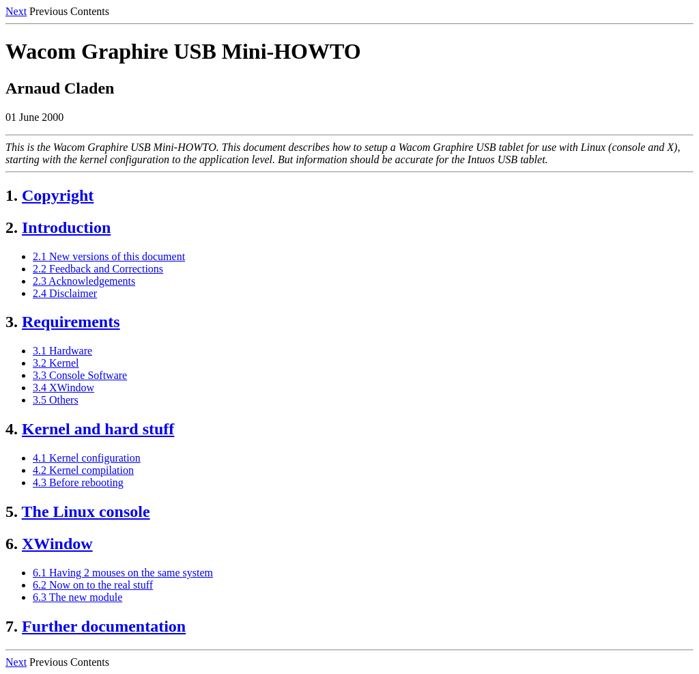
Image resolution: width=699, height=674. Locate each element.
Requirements (71, 322)
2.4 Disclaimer (65, 293)
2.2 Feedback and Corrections (98, 269)
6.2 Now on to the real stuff (93, 585)
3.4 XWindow (63, 387)
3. (11, 322)
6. (11, 543)
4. (11, 429)
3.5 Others (56, 400)
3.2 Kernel (56, 363)
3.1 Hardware (62, 350)
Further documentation (104, 626)
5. (11, 511)
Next (16, 11)
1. (11, 195)
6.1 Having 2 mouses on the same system (123, 572)
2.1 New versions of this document (109, 256)
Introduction (66, 227)
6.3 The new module (77, 597)
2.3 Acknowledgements (84, 281)
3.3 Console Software (80, 375)
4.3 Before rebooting (78, 482)
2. (11, 227)
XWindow (57, 543)
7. (11, 626)
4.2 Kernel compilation (83, 470)
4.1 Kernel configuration (87, 458)
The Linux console (86, 511)
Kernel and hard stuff (98, 429)
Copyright (58, 195)
